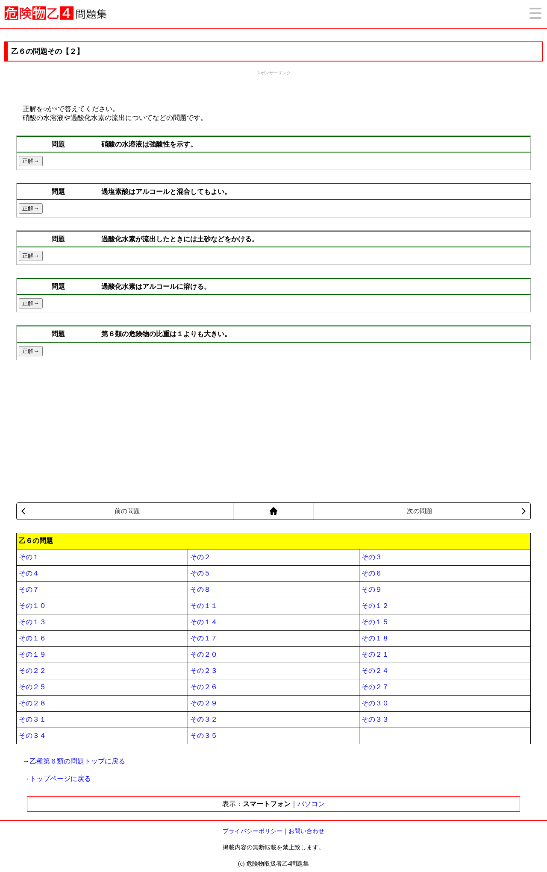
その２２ (32, 670)
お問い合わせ (306, 831)
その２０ (204, 654)
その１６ (32, 638)
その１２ (375, 605)
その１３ (32, 621)
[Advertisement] (273, 86)
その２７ (375, 686)
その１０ (32, 605)
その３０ (375, 703)
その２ (200, 557)
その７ (29, 589)
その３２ (204, 719)
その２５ (32, 686)
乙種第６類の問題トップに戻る (77, 761)
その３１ (32, 719)
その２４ (375, 670)
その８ (200, 589)
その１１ (204, 605)
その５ (200, 573)
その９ (372, 589)
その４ (29, 573)
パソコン (311, 803)
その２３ (204, 670)
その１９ (32, 654)
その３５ (204, 735)
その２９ (204, 703)
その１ (29, 557)
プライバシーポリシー (252, 831)
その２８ (32, 703)
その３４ (32, 735)
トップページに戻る (60, 778)
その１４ (204, 621)
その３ (372, 557)
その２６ (204, 686)
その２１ (375, 654)
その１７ (204, 638)
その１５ (375, 621)
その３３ (375, 719)
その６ (372, 573)
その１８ (375, 638)
